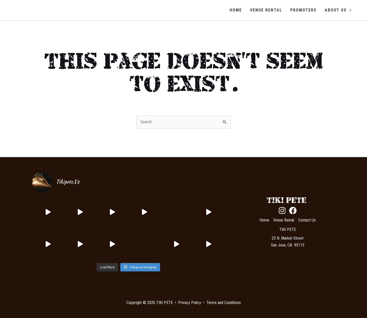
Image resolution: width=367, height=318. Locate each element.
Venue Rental (266, 10)
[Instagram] (282, 210)
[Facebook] (293, 210)
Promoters (303, 10)
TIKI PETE (35, 10)
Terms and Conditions (223, 302)
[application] (349, 10)
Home (236, 10)
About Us (338, 10)
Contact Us (307, 220)
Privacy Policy (189, 302)
